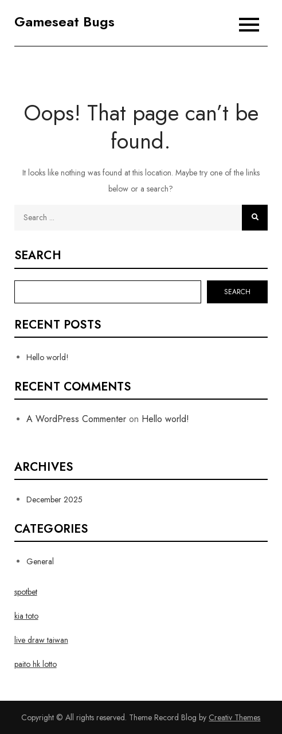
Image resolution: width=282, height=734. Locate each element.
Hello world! (47, 357)
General (40, 561)
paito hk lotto (35, 664)
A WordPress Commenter (76, 418)
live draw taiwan (41, 640)
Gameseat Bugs (64, 21)
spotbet (25, 592)
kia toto (26, 616)
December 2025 (54, 499)
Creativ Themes (234, 717)
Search (37, 256)
